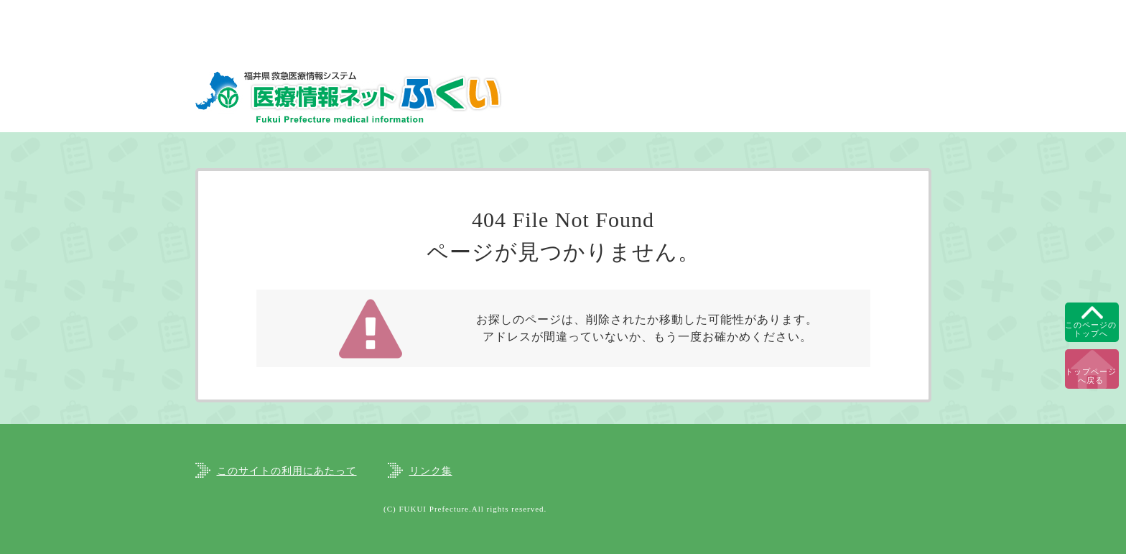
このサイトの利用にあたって (287, 471)
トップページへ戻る (1091, 375)
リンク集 (430, 471)
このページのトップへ (1091, 329)
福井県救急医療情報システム (349, 96)
